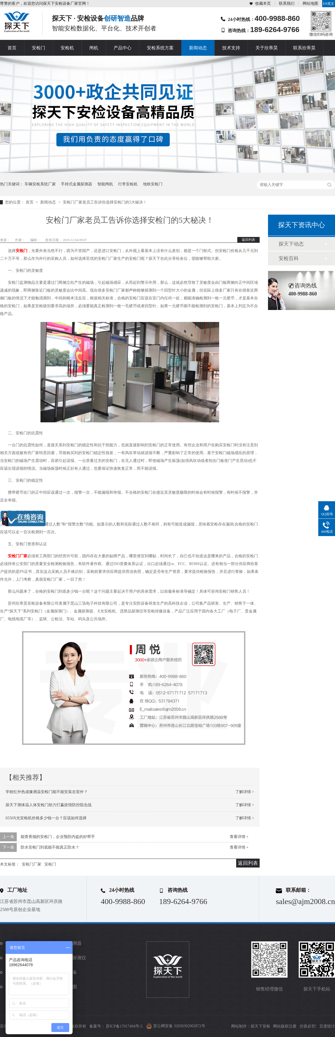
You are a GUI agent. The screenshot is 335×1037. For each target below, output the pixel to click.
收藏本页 (263, 3)
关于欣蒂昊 (266, 47)
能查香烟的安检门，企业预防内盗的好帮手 (58, 837)
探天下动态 (291, 244)
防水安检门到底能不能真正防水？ (50, 847)
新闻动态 (198, 47)
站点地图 (68, 986)
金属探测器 (70, 943)
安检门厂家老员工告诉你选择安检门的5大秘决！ (105, 202)
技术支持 (231, 47)
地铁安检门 (152, 184)
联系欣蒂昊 (304, 47)
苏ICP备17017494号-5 (124, 1026)
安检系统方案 (160, 47)
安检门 (38, 47)
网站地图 (310, 3)
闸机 (93, 47)
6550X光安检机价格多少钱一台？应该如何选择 (46, 818)
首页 (12, 47)
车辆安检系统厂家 (40, 184)
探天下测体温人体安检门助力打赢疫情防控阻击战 (49, 805)
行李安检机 (128, 184)
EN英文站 (328, 4)
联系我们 (287, 3)
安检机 (67, 47)
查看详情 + (239, 837)
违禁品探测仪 (72, 957)
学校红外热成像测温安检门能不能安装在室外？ (47, 792)
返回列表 (248, 240)
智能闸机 (105, 184)
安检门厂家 (17, 556)
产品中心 (122, 47)
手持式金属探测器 (76, 184)
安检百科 (289, 258)
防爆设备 (68, 972)
